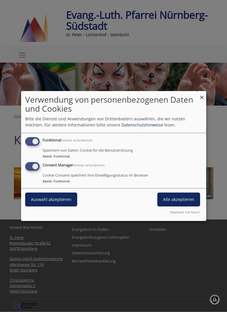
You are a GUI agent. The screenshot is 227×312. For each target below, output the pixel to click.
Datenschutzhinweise (142, 125)
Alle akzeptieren (178, 199)
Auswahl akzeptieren (51, 199)
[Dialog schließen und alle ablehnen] (202, 94)
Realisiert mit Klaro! (185, 212)
